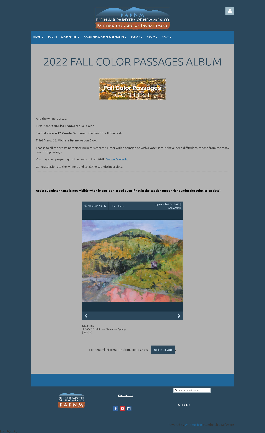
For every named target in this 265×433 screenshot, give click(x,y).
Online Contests (117, 159)
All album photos (97, 205)
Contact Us (125, 395)
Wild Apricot (193, 424)
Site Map (184, 404)
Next (179, 316)
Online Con (163, 349)
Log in (229, 11)
